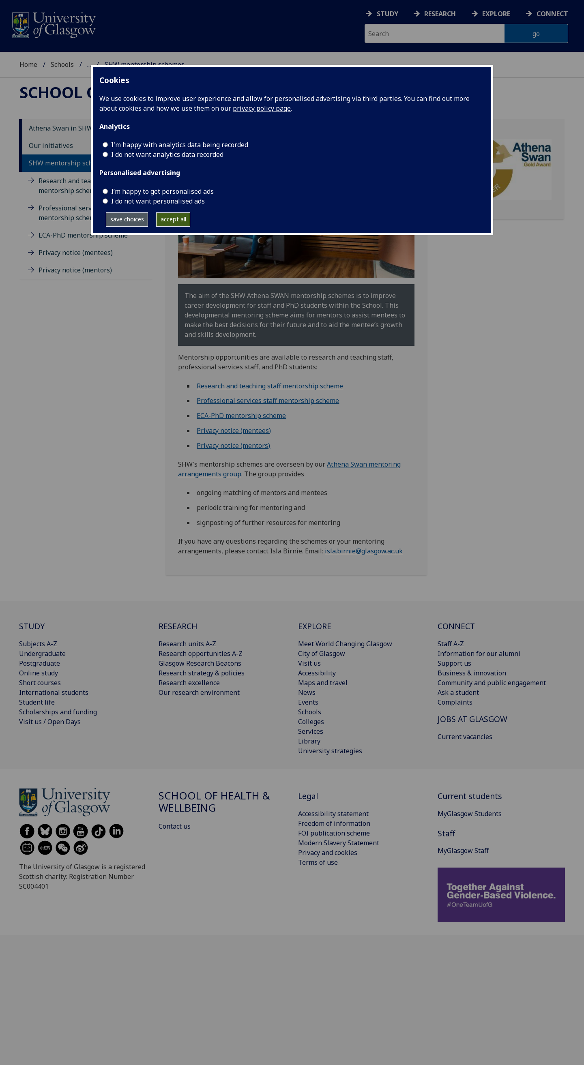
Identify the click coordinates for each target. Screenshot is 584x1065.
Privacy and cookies (327, 852)
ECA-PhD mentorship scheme (83, 235)
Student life (37, 702)
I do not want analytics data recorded (167, 154)
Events (308, 702)
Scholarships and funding (58, 711)
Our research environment (199, 692)
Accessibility (317, 673)
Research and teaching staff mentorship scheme (270, 385)
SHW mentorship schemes (69, 163)
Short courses (40, 682)
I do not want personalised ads (158, 201)
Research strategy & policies (202, 673)
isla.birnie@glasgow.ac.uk (364, 550)
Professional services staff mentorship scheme (268, 400)
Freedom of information (334, 823)
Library (309, 741)
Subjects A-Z (38, 643)
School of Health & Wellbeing (214, 802)
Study (387, 13)
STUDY (32, 626)
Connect (552, 13)
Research (440, 13)
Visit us (309, 663)
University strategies (330, 750)
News (307, 692)
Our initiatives (51, 145)
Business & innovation (472, 673)
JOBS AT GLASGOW (472, 719)
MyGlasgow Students (470, 813)
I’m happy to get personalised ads (162, 191)
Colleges (311, 721)
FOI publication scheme (334, 833)
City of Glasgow (321, 653)
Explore (496, 13)
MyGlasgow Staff (463, 850)
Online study (38, 673)
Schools (62, 64)
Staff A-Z (451, 643)
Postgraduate (39, 663)
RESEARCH (178, 626)
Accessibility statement (333, 813)
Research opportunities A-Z (201, 653)
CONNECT (456, 626)
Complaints (455, 702)
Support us (454, 663)
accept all (173, 219)
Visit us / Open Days (50, 721)
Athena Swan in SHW (61, 128)
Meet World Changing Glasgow (345, 643)
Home (28, 64)
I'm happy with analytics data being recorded (179, 144)
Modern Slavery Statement (338, 842)
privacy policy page (262, 108)
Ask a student (458, 692)
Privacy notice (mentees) (76, 252)
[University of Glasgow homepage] (53, 24)
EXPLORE (314, 626)
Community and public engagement (492, 682)
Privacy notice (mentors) (75, 270)
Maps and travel (323, 682)
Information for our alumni (479, 653)
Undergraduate (42, 653)
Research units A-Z (187, 643)
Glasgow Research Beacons (200, 663)
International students (53, 692)
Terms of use (318, 862)
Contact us (175, 826)
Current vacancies (465, 736)
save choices (127, 219)
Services (310, 731)
